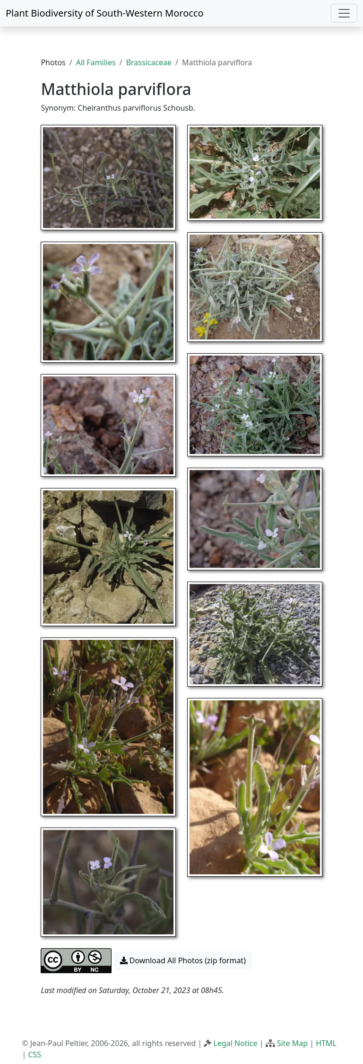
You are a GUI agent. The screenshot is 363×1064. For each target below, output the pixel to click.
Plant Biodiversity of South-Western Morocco (105, 13)
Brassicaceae (149, 62)
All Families (96, 62)
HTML (326, 1043)
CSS (34, 1054)
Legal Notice (236, 1043)
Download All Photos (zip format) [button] (183, 960)
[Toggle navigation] (344, 13)
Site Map (292, 1043)
